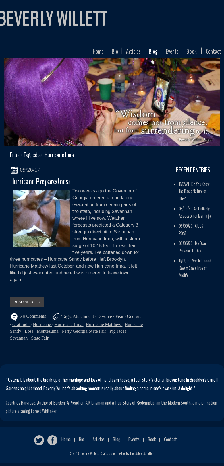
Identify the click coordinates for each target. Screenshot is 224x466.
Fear (120, 318)
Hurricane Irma (68, 327)
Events (166, 53)
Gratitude (21, 327)
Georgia (134, 318)
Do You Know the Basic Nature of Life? (194, 194)
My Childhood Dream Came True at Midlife (195, 270)
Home (84, 53)
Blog (145, 53)
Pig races (118, 333)
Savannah (19, 340)
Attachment (84, 318)
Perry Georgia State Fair (84, 333)
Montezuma (48, 333)
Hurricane (42, 327)
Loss (29, 333)
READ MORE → (26, 304)
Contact (212, 53)
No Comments (32, 318)
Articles (123, 53)
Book (188, 53)
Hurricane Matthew (104, 327)
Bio (103, 53)
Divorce (105, 318)
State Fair (40, 340)
